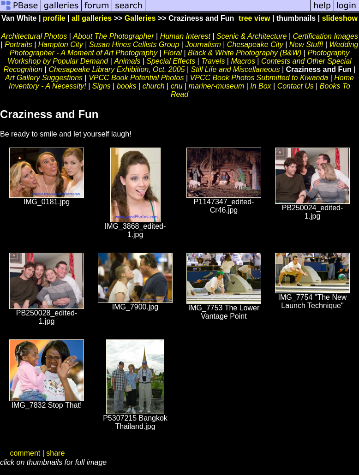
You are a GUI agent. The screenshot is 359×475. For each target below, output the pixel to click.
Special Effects (170, 61)
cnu (177, 86)
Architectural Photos (34, 36)
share (55, 453)
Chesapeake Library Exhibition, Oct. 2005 (116, 69)
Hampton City (60, 44)
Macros (243, 61)
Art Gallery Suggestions (44, 78)
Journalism (203, 44)
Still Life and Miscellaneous (235, 69)
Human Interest (185, 36)
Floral (172, 53)
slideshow (340, 18)
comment (25, 453)
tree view (254, 18)
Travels (213, 61)
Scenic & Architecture (251, 36)
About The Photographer (113, 36)
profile (54, 18)
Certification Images (325, 36)
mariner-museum (217, 86)
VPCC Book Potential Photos (136, 78)
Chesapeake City (255, 44)
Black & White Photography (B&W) (244, 53)
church (154, 86)
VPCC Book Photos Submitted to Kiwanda (259, 78)
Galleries (140, 18)
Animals (127, 61)
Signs (101, 86)
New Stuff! (306, 44)
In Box (260, 86)
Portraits (18, 44)
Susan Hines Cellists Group (134, 44)
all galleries (92, 18)
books (127, 86)
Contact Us (295, 86)
